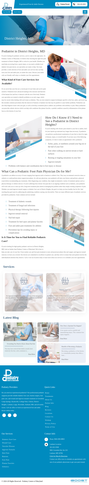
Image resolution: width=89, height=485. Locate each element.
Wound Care (6, 443)
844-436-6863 (81, 4)
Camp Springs (6, 401)
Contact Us (49, 417)
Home (47, 393)
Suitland (27, 404)
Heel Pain (5, 453)
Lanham (10, 404)
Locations (48, 413)
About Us (48, 400)
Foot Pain (5, 460)
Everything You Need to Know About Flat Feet (21, 351)
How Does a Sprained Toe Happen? (71, 333)
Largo (15, 404)
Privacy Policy (50, 423)
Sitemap (48, 420)
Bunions (5, 456)
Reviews (48, 410)
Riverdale (21, 404)
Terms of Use (50, 427)
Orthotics (5, 467)
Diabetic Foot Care (65, 297)
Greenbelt (40, 398)
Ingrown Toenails (24, 297)
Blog (47, 406)
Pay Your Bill (6, 12)
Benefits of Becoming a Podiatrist (72, 354)
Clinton (30, 401)
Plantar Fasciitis (8, 463)
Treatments (49, 396)
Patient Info (49, 403)
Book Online (17, 12)
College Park (23, 401)
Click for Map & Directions (58, 456)
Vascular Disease (8, 446)
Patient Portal (64, 4)
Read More (24, 314)
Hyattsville (15, 401)
